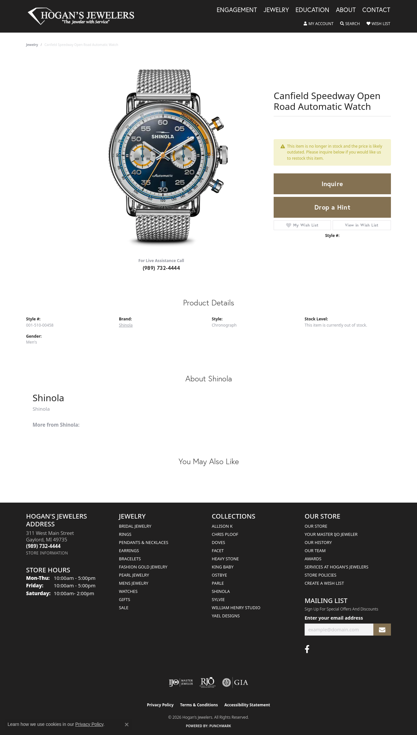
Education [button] (312, 10)
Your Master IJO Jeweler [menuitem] (331, 534)
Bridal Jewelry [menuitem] (135, 526)
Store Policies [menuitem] (321, 575)
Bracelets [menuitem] (130, 559)
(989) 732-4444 (161, 267)
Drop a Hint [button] (332, 207)
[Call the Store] (43, 546)
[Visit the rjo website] (207, 682)
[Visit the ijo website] (181, 682)
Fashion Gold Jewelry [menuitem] (143, 567)
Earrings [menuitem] (129, 550)
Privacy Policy (160, 705)
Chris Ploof (225, 534)
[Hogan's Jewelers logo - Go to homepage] (84, 16)
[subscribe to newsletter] (382, 630)
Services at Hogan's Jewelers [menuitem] (336, 567)
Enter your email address (334, 618)
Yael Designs (226, 616)
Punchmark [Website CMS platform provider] (220, 726)
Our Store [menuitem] (316, 526)
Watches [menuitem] (128, 591)
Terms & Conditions (199, 705)
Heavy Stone (225, 559)
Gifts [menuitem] (124, 599)
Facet (218, 550)
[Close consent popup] (127, 725)
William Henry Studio (236, 607)
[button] (319, 24)
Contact (376, 10)
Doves (218, 542)
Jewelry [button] (276, 10)
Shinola (126, 325)
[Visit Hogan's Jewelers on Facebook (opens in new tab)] (307, 649)
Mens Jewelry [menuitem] (133, 583)
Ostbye (219, 575)
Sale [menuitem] (123, 607)
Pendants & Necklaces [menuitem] (143, 542)
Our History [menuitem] (318, 542)
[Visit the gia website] (235, 682)
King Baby (223, 567)
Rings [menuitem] (125, 534)
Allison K (222, 526)
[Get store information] (47, 553)
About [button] (346, 10)
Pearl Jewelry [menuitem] (134, 575)
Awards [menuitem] (313, 559)
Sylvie (218, 599)
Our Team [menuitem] (315, 550)
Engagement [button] (237, 10)
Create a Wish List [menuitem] (324, 583)
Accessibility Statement (247, 705)
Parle (218, 583)
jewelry (32, 44)
